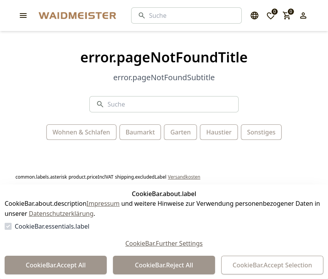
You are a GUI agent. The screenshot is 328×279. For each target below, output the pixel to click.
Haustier (218, 132)
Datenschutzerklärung (61, 213)
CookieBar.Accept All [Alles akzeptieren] (55, 265)
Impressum (103, 203)
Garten (180, 132)
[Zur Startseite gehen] (97, 15)
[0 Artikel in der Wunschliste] (270, 15)
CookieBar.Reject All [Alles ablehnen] (164, 265)
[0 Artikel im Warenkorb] (287, 15)
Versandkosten (184, 177)
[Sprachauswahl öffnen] (254, 15)
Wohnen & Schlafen (81, 132)
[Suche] (192, 15)
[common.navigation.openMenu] (23, 15)
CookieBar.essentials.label (52, 226)
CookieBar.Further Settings (164, 243)
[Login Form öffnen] (303, 15)
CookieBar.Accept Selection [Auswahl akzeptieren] (272, 265)
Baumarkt (140, 132)
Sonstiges (261, 132)
